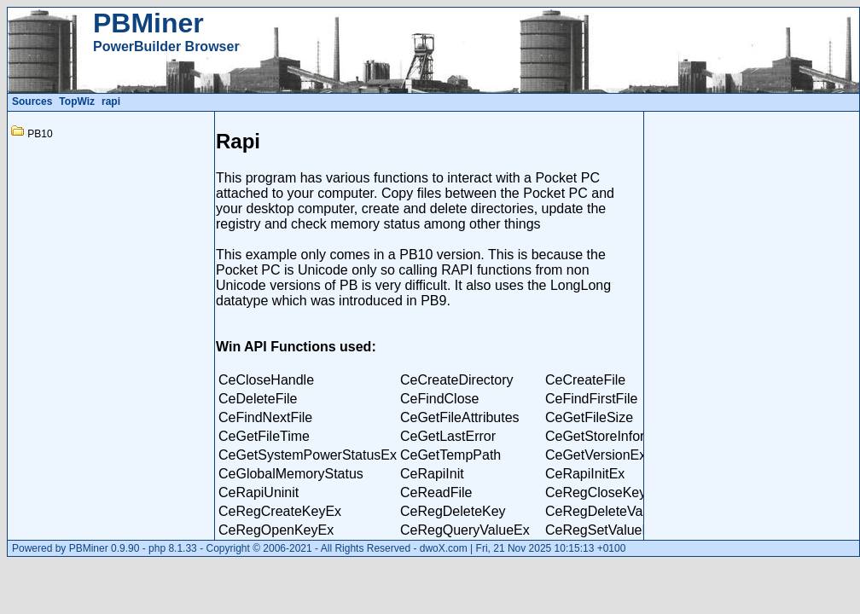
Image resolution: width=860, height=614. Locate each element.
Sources (32, 101)
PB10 (39, 134)
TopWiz (77, 101)
